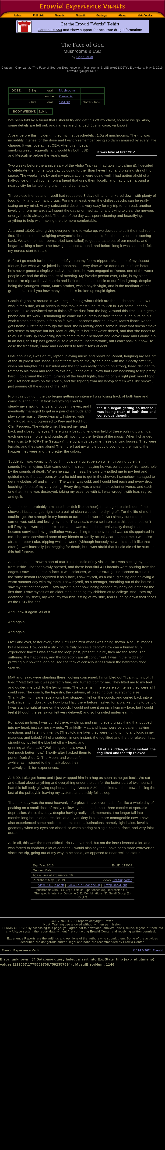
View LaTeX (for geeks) (84, 885)
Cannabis (66, 96)
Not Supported (122, 880)
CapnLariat (84, 57)
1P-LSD (64, 102)
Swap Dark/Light (115, 885)
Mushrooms (67, 90)
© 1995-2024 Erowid (148, 950)
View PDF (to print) (51, 885)
